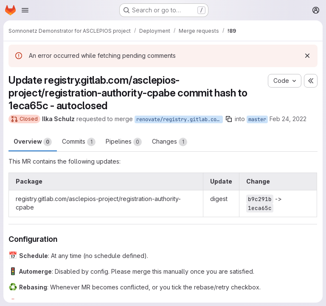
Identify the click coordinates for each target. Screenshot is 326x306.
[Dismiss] (307, 56)
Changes (169, 142)
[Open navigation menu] (25, 10)
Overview (33, 142)
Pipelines (124, 142)
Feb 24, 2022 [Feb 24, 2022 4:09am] (288, 118)
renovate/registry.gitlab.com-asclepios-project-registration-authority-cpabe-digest (179, 119)
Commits (79, 142)
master (257, 119)
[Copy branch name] (229, 119)
